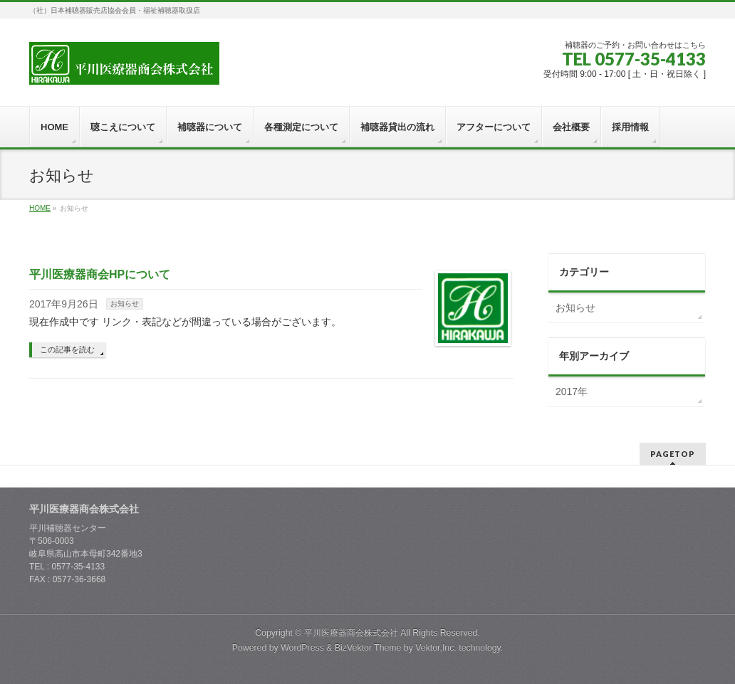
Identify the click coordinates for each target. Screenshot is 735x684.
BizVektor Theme (368, 648)
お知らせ (124, 303)
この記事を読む (67, 349)
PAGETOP (672, 453)
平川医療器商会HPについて (99, 274)
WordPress (302, 648)
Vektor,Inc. (436, 648)
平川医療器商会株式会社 (351, 633)
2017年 (572, 391)
